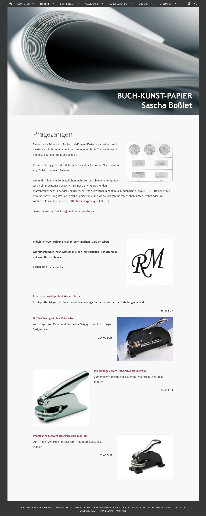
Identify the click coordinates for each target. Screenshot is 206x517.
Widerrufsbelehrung (40, 507)
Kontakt (121, 510)
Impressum (106, 510)
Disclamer (180, 507)
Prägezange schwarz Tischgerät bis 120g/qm (60, 436)
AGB (22, 507)
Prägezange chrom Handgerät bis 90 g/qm (120, 371)
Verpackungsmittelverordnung (151, 507)
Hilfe (126, 507)
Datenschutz (64, 507)
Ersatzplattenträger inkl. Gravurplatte (56, 296)
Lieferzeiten (82, 507)
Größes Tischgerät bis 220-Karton (53, 318)
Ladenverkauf (88, 510)
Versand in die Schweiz (106, 507)
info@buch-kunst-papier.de (77, 211)
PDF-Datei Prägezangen (83, 201)
